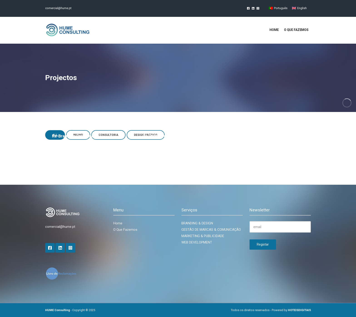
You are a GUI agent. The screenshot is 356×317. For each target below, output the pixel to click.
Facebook (248, 8)
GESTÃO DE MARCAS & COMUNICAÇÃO (211, 230)
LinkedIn (253, 8)
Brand (147, 143)
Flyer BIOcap (245, 136)
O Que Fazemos (125, 230)
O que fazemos (296, 30)
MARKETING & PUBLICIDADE (202, 236)
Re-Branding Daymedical (75, 136)
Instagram (257, 8)
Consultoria (161, 143)
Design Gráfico (244, 143)
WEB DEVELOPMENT (196, 242)
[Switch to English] (299, 8)
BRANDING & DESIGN (197, 223)
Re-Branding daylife (161, 136)
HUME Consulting (57, 310)
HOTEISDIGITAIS (299, 310)
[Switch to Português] (278, 8)
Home (274, 30)
